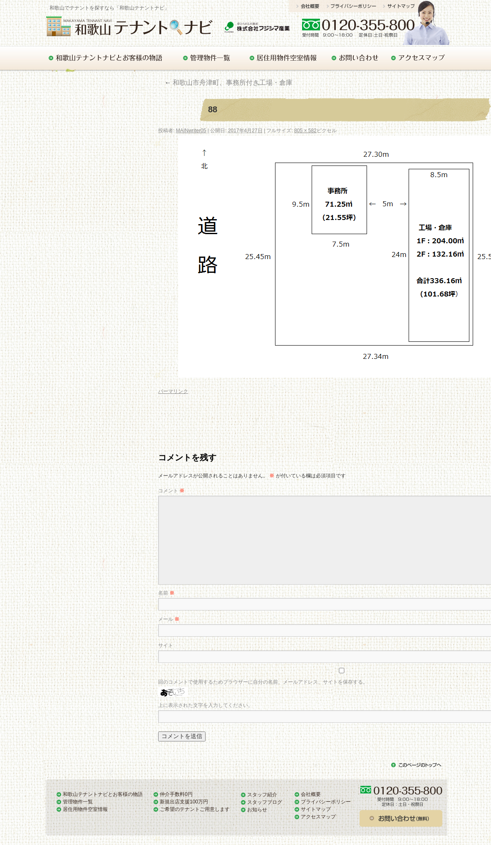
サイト (165, 645)
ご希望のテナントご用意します (195, 809)
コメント (171, 491)
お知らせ (257, 810)
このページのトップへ (416, 766)
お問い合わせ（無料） (402, 818)
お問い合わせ (384, 27)
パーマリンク (173, 391)
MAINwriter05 (191, 130)
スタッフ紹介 (262, 795)
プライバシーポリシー (355, 6)
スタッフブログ (264, 802)
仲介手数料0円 (176, 794)
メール (168, 619)
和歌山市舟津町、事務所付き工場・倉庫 (228, 82)
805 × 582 (305, 130)
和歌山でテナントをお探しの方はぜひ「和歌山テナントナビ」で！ (136, 26)
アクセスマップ (417, 58)
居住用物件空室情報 (280, 58)
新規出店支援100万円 (184, 802)
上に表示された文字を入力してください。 (205, 705)
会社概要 (308, 6)
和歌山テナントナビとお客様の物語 (107, 58)
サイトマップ (401, 6)
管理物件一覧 (205, 58)
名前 (166, 593)
